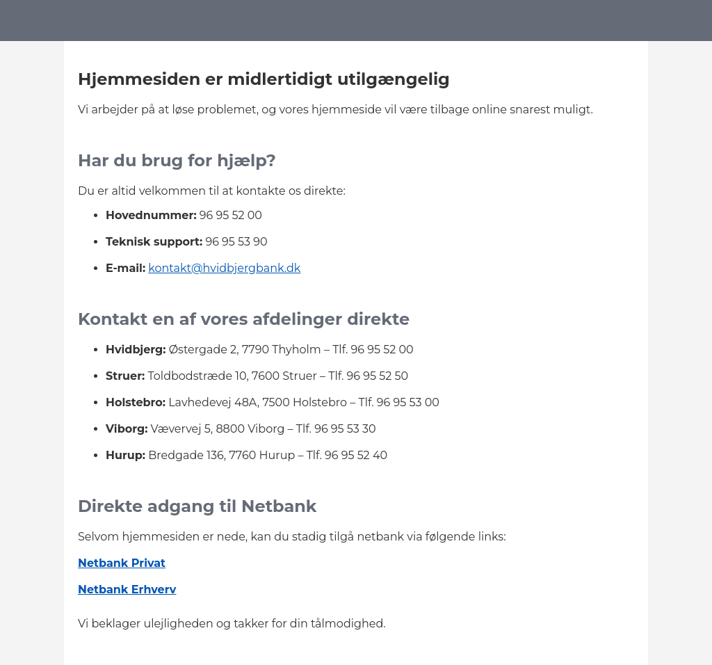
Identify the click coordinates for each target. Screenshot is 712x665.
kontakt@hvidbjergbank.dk (224, 268)
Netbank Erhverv (127, 589)
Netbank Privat (121, 563)
